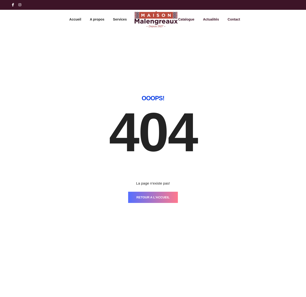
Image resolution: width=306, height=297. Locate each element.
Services (120, 19)
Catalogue (186, 19)
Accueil (75, 19)
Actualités (211, 19)
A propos (97, 19)
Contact (234, 19)
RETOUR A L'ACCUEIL (152, 135)
